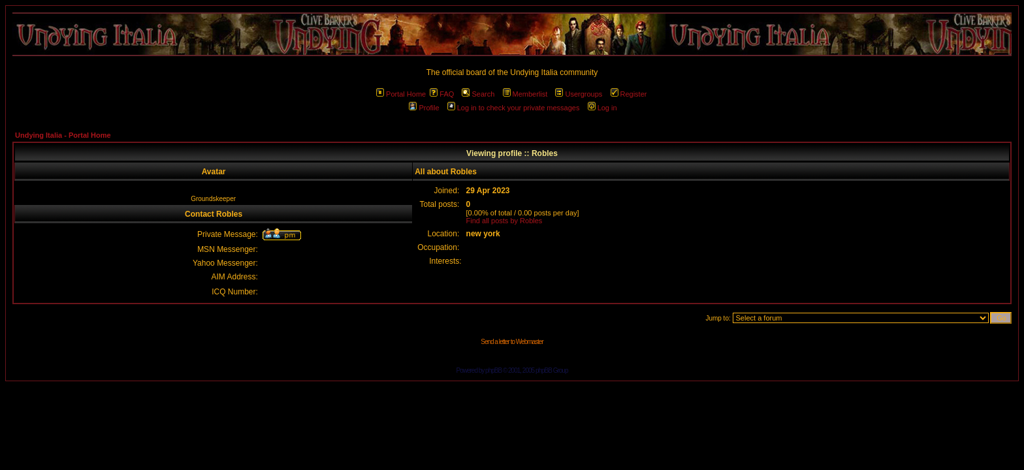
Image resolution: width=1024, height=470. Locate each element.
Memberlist (525, 94)
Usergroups (578, 94)
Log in (602, 108)
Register (629, 94)
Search (478, 94)
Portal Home (401, 94)
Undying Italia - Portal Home (63, 135)
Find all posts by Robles (504, 221)
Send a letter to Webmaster (512, 341)
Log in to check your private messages (513, 108)
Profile (424, 108)
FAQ (442, 94)
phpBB (493, 370)
